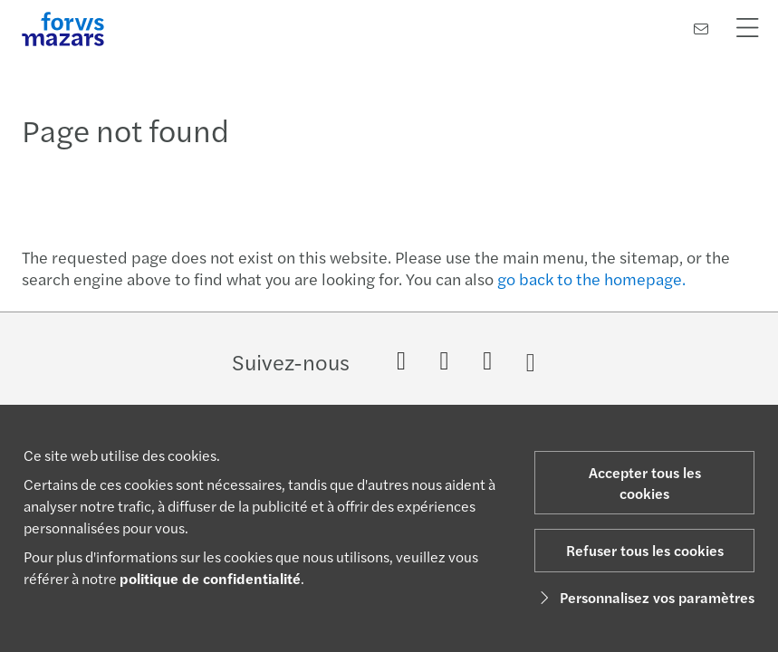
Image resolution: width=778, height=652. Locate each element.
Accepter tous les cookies (645, 482)
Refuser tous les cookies (645, 550)
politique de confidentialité (210, 578)
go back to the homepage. (591, 278)
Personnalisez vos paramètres (644, 597)
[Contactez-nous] (701, 28)
